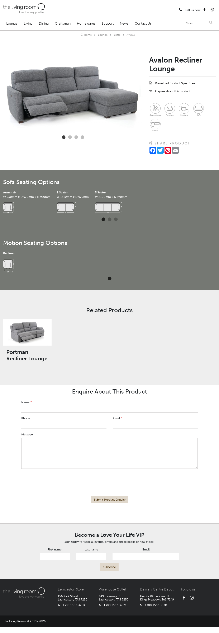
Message (27, 434)
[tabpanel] (73, 95)
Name (25, 402)
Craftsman (63, 23)
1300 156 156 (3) (112, 605)
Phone (25, 418)
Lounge (12, 23)
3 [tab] (76, 137)
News (124, 23)
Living (28, 23)
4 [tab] (82, 137)
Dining (44, 23)
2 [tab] (70, 137)
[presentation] (109, 480)
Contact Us (143, 23)
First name (55, 549)
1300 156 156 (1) (71, 605)
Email (116, 418)
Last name (91, 549)
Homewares (86, 23)
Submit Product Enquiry (109, 499)
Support (108, 23)
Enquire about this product (169, 91)
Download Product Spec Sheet (172, 83)
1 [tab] (64, 137)
